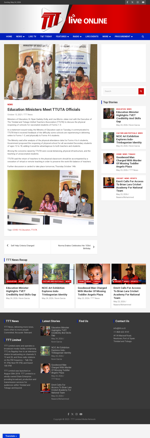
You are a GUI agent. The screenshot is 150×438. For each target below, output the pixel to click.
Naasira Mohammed (125, 197)
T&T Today (46, 36)
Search (141, 91)
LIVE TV (32, 36)
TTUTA (34, 230)
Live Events (92, 36)
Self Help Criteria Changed (22, 245)
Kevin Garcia (134, 125)
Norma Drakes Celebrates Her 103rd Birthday (74, 247)
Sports (133, 178)
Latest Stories (51, 321)
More (105, 36)
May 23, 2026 (122, 170)
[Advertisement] (123, 63)
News (19, 36)
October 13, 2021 (14, 115)
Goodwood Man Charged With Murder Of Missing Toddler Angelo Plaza (129, 162)
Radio (76, 36)
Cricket (119, 178)
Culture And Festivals (126, 133)
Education (26, 230)
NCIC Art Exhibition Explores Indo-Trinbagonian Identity (129, 139)
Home (9, 36)
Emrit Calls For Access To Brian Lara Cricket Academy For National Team (129, 186)
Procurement (122, 36)
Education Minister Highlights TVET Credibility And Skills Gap (128, 117)
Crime (119, 154)
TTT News (28, 115)
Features (61, 36)
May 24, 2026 (122, 125)
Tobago (131, 154)
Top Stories (110, 102)
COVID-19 (17, 230)
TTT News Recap (16, 259)
